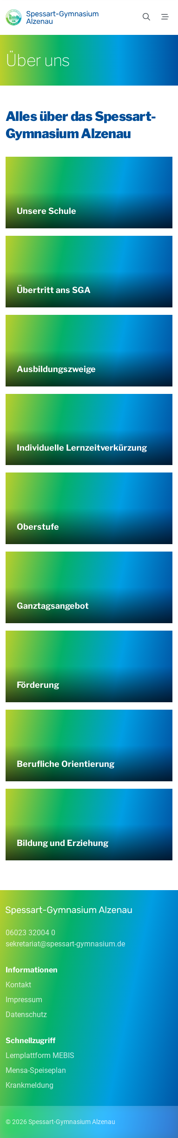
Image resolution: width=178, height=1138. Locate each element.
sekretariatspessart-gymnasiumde (65, 943)
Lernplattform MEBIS (40, 1055)
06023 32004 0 (30, 932)
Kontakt (18, 984)
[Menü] (165, 17)
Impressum (24, 999)
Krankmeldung (29, 1085)
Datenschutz (26, 1014)
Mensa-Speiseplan (36, 1070)
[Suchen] (146, 17)
